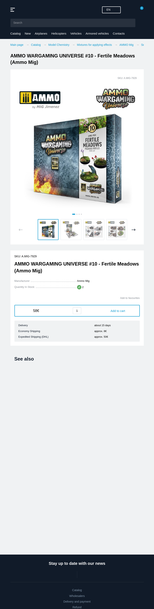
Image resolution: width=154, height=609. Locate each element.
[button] (48, 229)
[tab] (73, 214)
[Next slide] (133, 229)
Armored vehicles (97, 33)
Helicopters (58, 33)
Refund (76, 607)
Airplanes (41, 33)
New (28, 33)
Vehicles (76, 33)
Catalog (15, 33)
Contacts (119, 33)
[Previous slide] (20, 229)
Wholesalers (77, 596)
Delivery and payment (76, 601)
